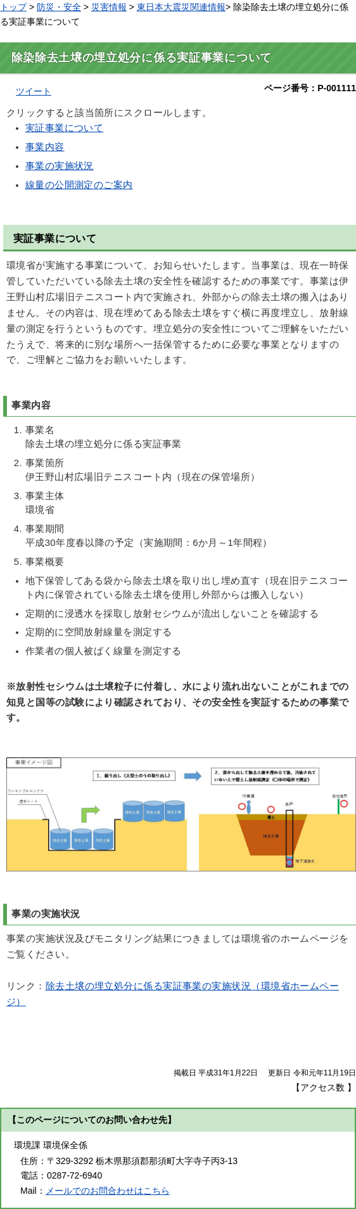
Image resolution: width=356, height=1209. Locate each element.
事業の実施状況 (59, 166)
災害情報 (109, 7)
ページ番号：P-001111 (310, 88)
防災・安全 (59, 7)
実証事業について (64, 128)
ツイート (33, 91)
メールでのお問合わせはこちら (108, 1191)
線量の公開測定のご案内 (79, 185)
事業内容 (45, 147)
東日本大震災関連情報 (181, 7)
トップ (13, 7)
